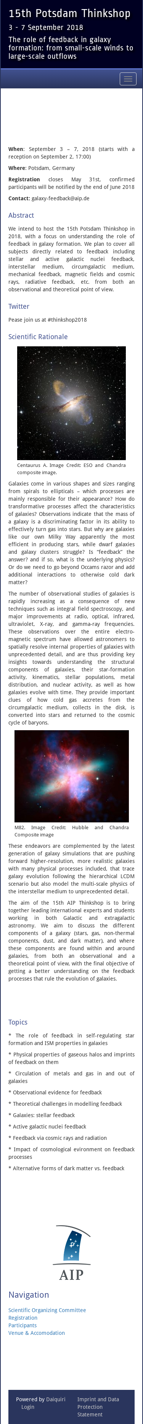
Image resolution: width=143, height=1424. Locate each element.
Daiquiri (56, 1399)
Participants (22, 1325)
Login (27, 1407)
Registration (22, 1318)
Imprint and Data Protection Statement (98, 1407)
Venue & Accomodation (36, 1333)
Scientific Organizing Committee (47, 1310)
